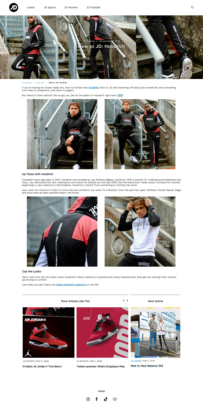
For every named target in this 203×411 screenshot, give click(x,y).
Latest (31, 7)
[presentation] (124, 300)
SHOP (101, 391)
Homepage (27, 82)
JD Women (71, 7)
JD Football (93, 7)
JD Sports (50, 7)
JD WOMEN (136, 361)
